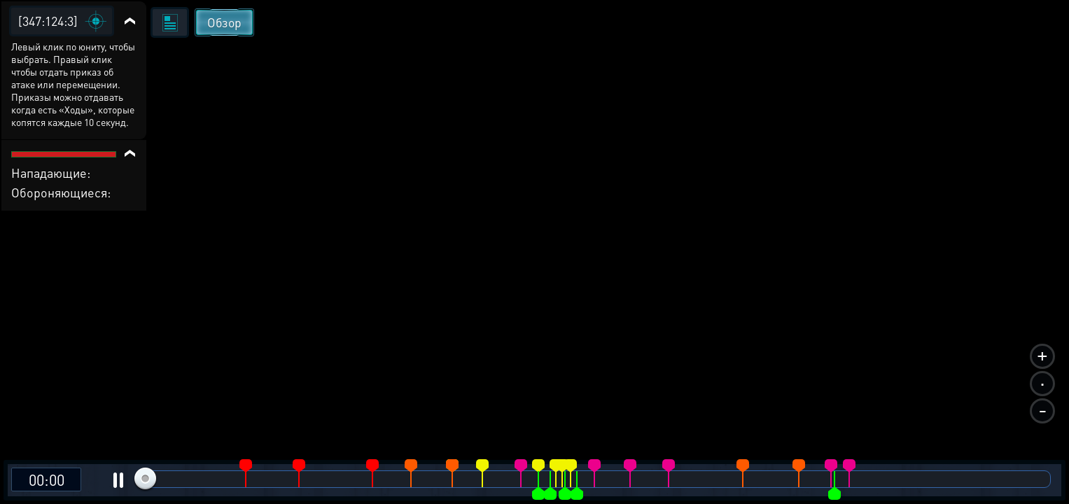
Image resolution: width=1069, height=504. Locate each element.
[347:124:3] (48, 21)
